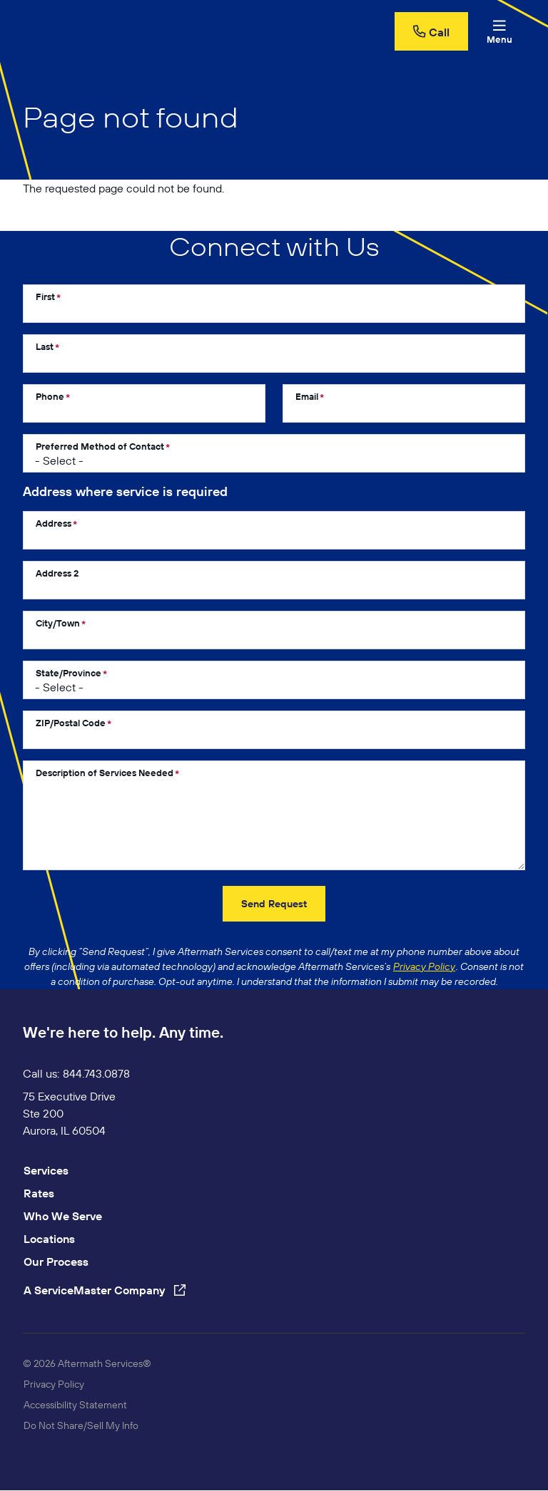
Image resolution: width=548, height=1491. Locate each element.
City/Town (58, 623)
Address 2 (57, 573)
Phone (50, 396)
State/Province (68, 673)
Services (46, 1170)
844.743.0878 (96, 1073)
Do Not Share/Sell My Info (81, 1425)
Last (45, 346)
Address (53, 523)
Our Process (56, 1261)
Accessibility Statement (75, 1404)
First (45, 296)
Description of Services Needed (104, 772)
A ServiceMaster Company (105, 1290)
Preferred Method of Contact (100, 446)
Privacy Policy (54, 1384)
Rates (39, 1193)
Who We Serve (63, 1216)
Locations (49, 1239)
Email (306, 396)
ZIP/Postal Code (71, 722)
